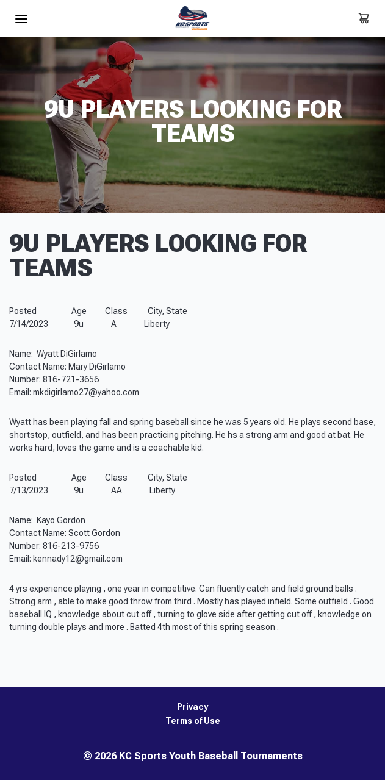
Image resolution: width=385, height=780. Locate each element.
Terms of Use (192, 721)
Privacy (192, 707)
